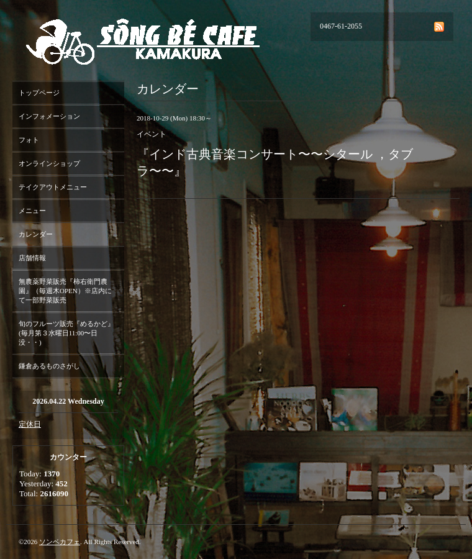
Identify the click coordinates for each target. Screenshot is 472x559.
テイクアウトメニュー (53, 187)
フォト (29, 139)
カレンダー (36, 234)
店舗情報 (32, 257)
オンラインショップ (49, 163)
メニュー (32, 210)
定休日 (30, 424)
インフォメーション (49, 116)
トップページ (39, 92)
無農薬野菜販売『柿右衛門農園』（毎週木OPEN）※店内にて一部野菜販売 (65, 291)
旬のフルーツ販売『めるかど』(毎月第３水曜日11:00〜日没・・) (66, 333)
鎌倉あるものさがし (49, 366)
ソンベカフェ (59, 541)
